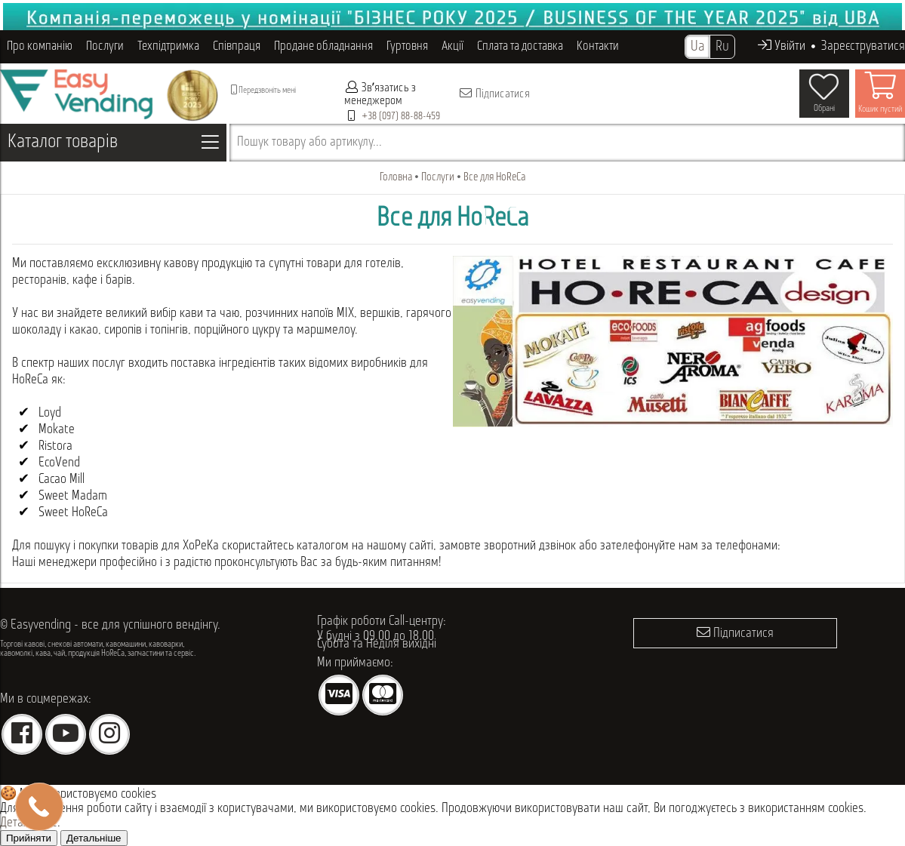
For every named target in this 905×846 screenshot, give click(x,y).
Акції (452, 46)
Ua (697, 46)
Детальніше (94, 838)
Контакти (598, 46)
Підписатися (494, 93)
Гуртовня (407, 46)
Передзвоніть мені (263, 89)
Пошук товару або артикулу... (309, 142)
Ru (722, 46)
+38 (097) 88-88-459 (401, 116)
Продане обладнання (323, 46)
